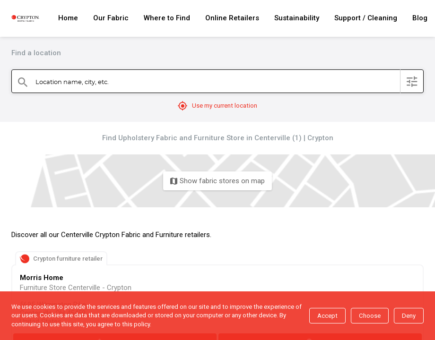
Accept (327, 315)
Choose (370, 315)
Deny (409, 315)
